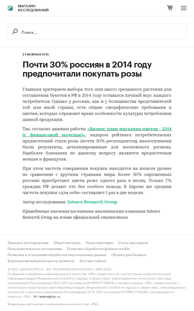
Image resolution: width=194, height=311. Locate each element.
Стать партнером (133, 243)
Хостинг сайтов (92, 261)
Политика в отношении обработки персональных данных (57, 255)
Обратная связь (67, 243)
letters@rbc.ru (49, 296)
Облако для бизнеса (128, 255)
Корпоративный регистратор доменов (41, 261)
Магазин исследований (33, 8)
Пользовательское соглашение (35, 249)
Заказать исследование (28, 243)
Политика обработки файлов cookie (98, 249)
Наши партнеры (99, 243)
